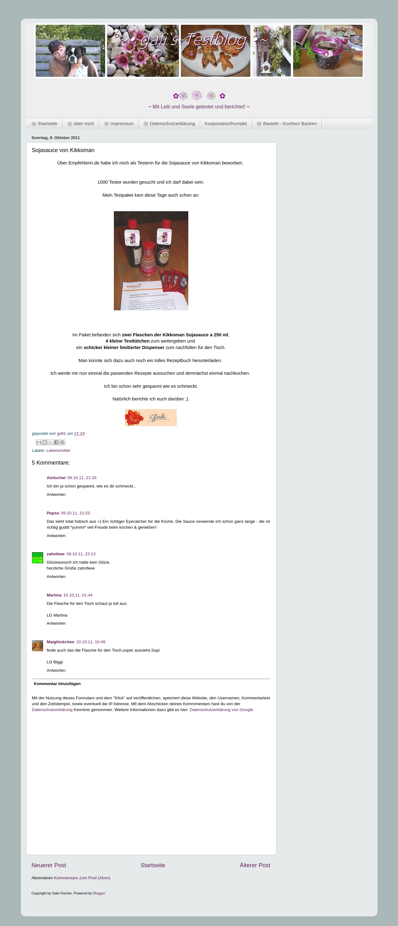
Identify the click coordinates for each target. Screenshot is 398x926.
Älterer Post (255, 865)
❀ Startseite (44, 123)
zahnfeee (56, 554)
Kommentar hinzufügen (57, 683)
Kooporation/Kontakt (226, 123)
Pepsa (53, 513)
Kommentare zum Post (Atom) (82, 878)
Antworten (56, 494)
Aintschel (56, 477)
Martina (54, 595)
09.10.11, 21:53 (75, 513)
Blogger (99, 893)
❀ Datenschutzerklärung (169, 123)
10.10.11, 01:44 (78, 595)
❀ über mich (80, 123)
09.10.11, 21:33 (81, 477)
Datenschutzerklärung (52, 709)
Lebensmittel (58, 450)
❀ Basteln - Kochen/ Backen (287, 123)
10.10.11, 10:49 (90, 642)
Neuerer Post (49, 865)
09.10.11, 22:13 (81, 554)
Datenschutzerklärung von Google (221, 709)
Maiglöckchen (60, 642)
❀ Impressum (119, 123)
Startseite (153, 865)
